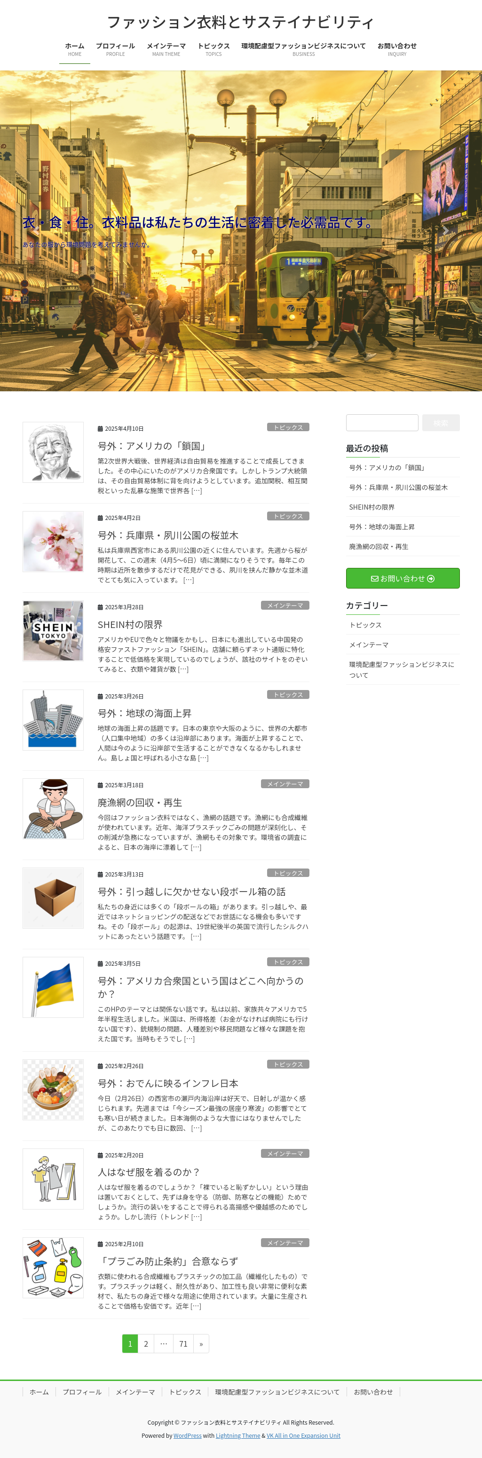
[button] (36, 231)
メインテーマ (285, 605)
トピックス (288, 427)
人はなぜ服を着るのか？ (149, 1172)
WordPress (188, 1435)
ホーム (39, 1391)
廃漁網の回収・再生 (140, 802)
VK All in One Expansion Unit (303, 1435)
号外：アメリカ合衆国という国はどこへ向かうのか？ (201, 987)
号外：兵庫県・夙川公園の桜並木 (168, 535)
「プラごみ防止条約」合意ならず (168, 1261)
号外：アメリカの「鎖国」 (154, 445)
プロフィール (82, 1391)
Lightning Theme (238, 1435)
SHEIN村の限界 (130, 624)
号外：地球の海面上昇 (145, 713)
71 (183, 1345)
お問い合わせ (373, 1391)
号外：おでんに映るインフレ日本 (168, 1083)
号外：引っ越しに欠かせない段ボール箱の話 (192, 891)
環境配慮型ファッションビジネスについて (402, 669)
